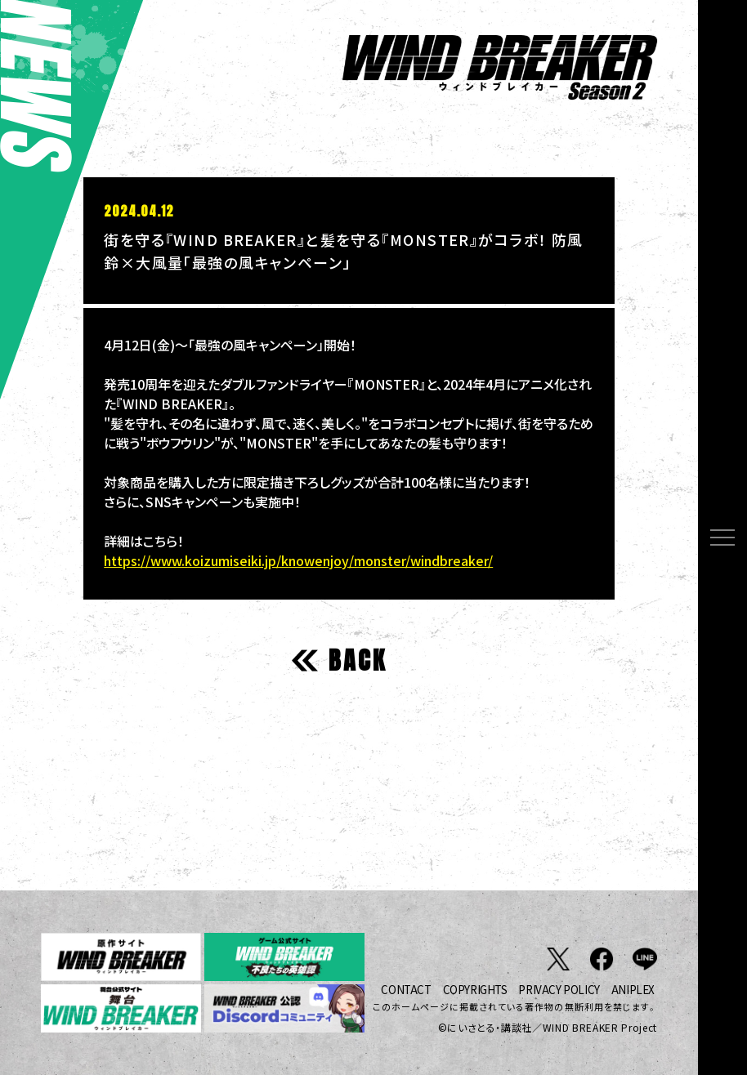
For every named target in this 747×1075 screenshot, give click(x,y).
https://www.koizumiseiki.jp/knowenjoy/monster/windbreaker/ (298, 560)
